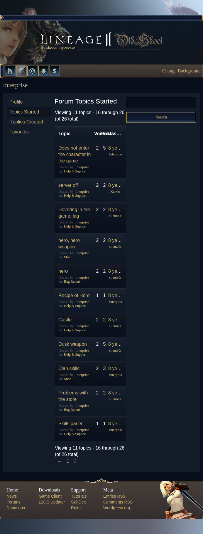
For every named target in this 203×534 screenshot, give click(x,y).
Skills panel (70, 423)
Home (10, 71)
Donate (55, 71)
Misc (67, 257)
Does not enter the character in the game (74, 154)
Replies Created (26, 121)
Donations (15, 508)
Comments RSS (118, 502)
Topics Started (24, 111)
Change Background (181, 70)
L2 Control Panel (32, 71)
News (11, 496)
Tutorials (79, 496)
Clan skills (68, 368)
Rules (76, 508)
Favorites (19, 131)
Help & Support (75, 171)
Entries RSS (114, 496)
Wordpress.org (116, 508)
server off (68, 185)
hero (63, 271)
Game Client (50, 496)
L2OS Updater (52, 502)
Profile (16, 101)
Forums (21, 71)
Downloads (43, 71)
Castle (65, 319)
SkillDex (78, 502)
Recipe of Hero (74, 295)
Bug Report (72, 281)
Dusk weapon (72, 344)
